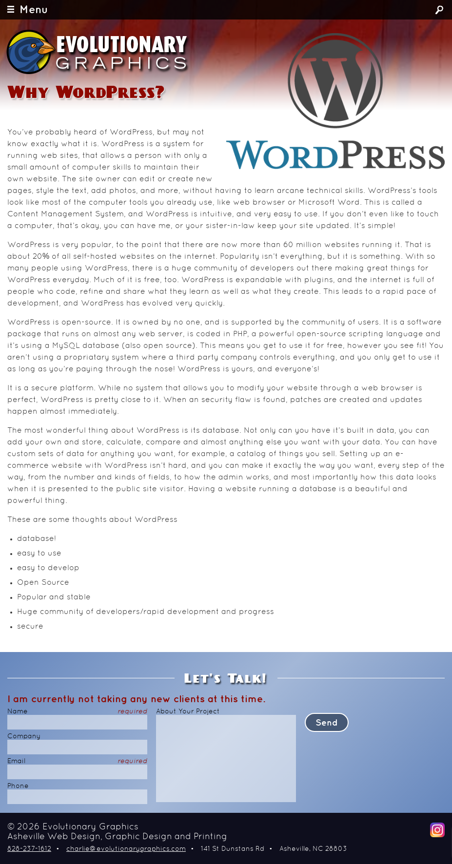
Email (77, 761)
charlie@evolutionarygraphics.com (126, 849)
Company (23, 736)
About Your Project (188, 712)
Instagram (437, 830)
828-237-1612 (29, 849)
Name (77, 712)
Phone (18, 786)
